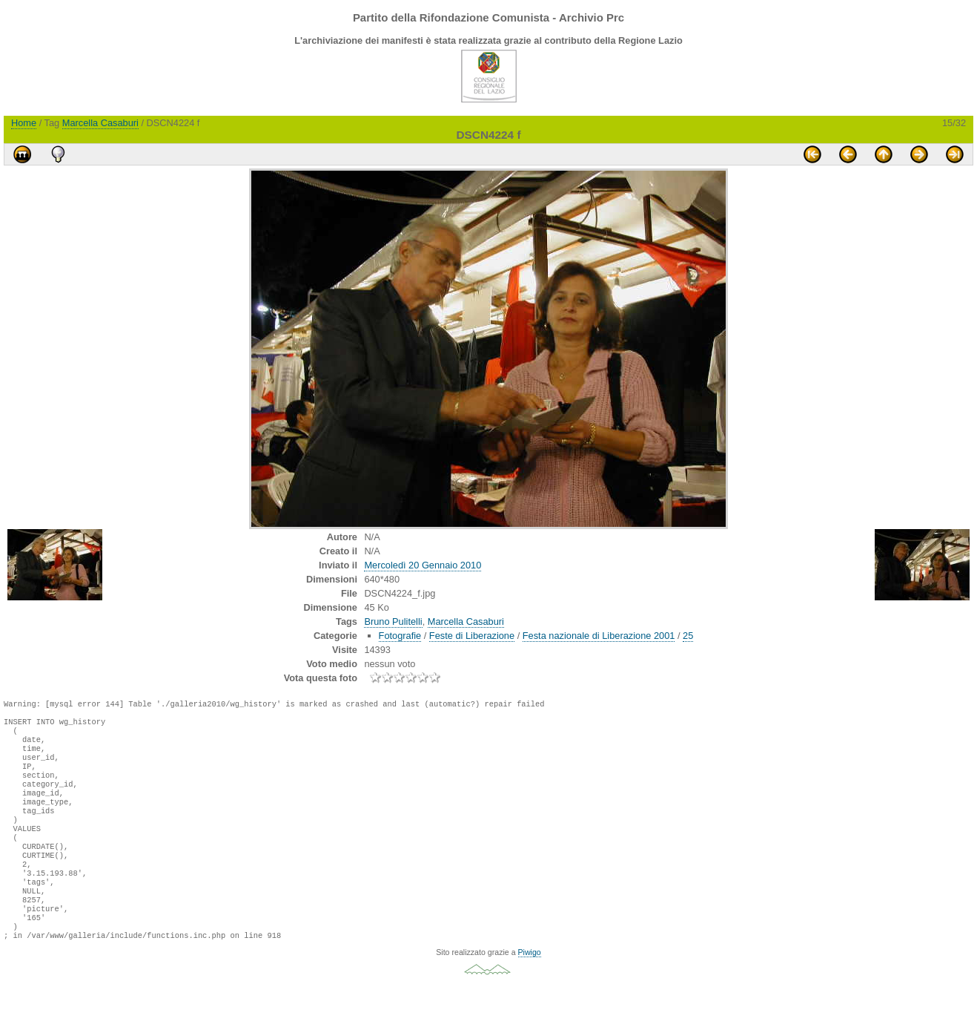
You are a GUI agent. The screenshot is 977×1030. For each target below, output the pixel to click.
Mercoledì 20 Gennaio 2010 (422, 565)
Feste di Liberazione (471, 635)
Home (23, 122)
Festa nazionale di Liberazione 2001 (599, 635)
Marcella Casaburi (100, 122)
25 (688, 635)
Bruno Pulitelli (393, 621)
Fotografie (400, 635)
